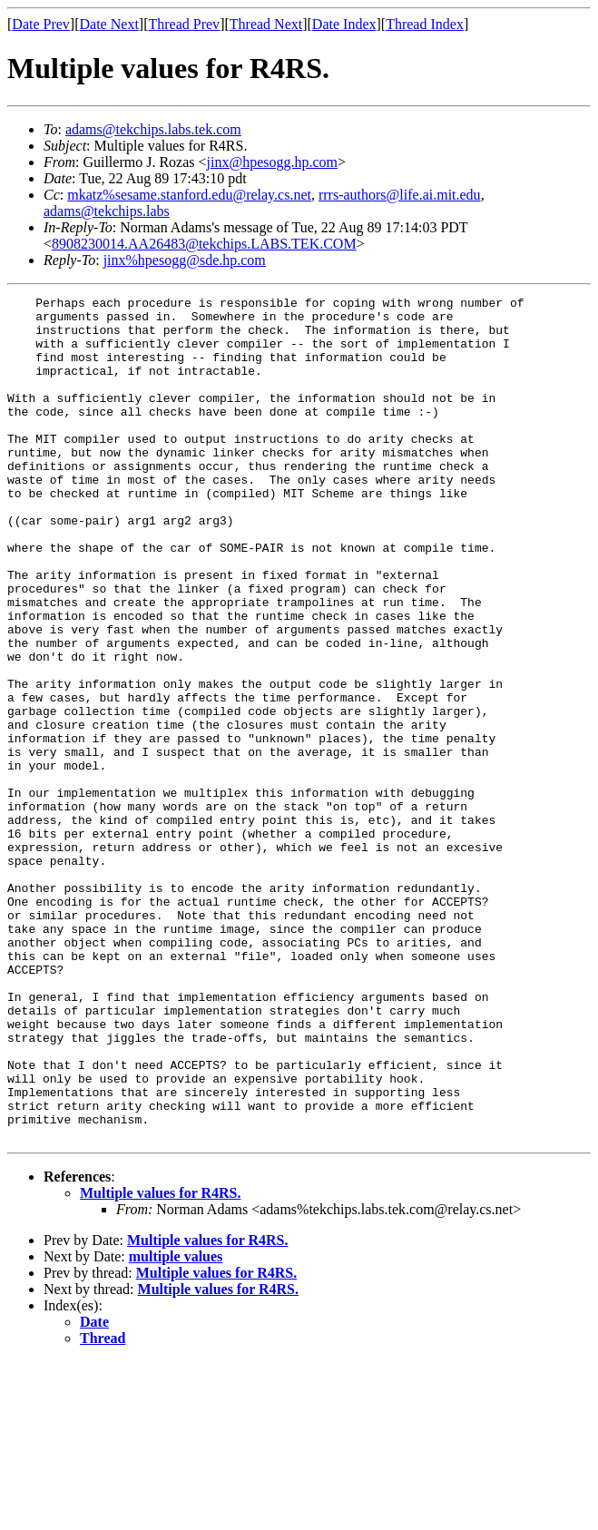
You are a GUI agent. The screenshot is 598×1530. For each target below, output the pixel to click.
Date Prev (41, 24)
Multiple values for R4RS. (160, 1361)
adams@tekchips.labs (107, 211)
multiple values (176, 1425)
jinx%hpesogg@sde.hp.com (184, 260)
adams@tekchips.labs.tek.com (153, 129)
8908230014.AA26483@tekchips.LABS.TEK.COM (204, 243)
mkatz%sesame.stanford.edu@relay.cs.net (189, 194)
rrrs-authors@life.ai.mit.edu (400, 194)
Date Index (344, 24)
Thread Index (425, 24)
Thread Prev (184, 24)
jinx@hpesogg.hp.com (272, 162)
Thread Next (266, 24)
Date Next (109, 24)
